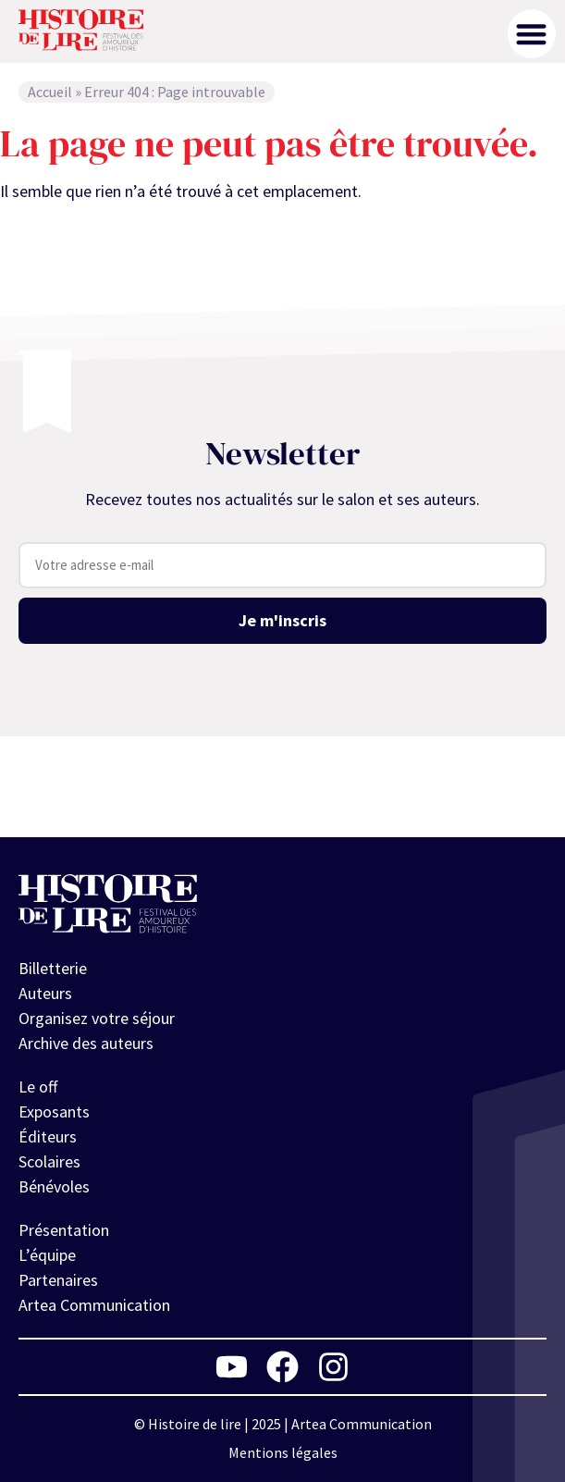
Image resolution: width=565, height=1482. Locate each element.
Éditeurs (47, 1136)
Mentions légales (283, 1452)
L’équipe (47, 1255)
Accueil (50, 91)
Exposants (54, 1111)
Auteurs (45, 993)
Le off (37, 1086)
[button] (532, 33)
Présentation (63, 1230)
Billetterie (52, 968)
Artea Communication (94, 1304)
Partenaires (58, 1280)
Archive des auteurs (86, 1043)
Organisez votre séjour (96, 1018)
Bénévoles (54, 1186)
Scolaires (49, 1161)
